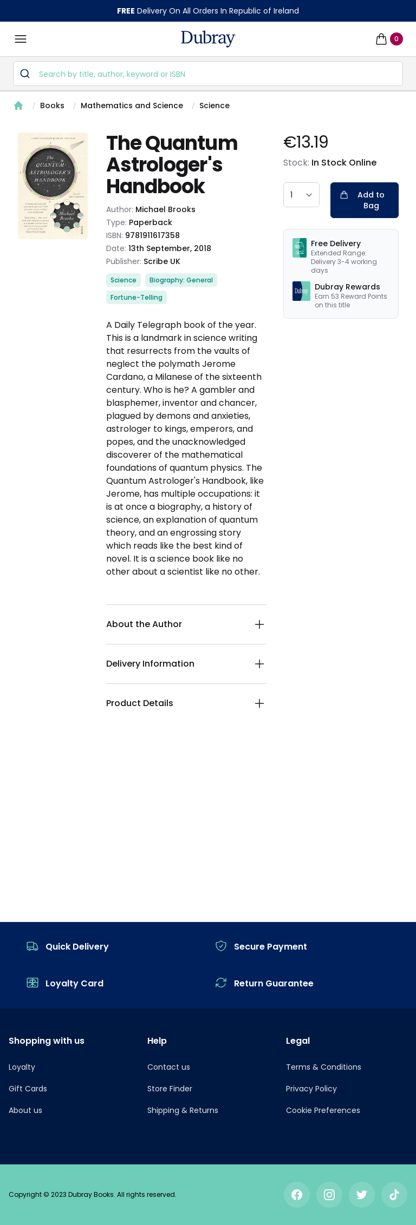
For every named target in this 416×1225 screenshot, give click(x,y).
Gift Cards (28, 1088)
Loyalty (22, 1067)
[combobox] (208, 73)
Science (214, 105)
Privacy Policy (311, 1088)
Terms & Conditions (323, 1067)
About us (25, 1110)
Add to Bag (362, 200)
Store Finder (169, 1088)
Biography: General (181, 280)
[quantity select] (301, 194)
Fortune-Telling (136, 297)
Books (52, 105)
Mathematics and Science (132, 105)
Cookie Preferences (323, 1110)
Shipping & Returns (182, 1110)
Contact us (168, 1067)
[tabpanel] (53, 186)
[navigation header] (208, 39)
